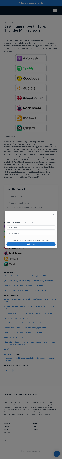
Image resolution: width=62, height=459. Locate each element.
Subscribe (31, 244)
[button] (54, 214)
